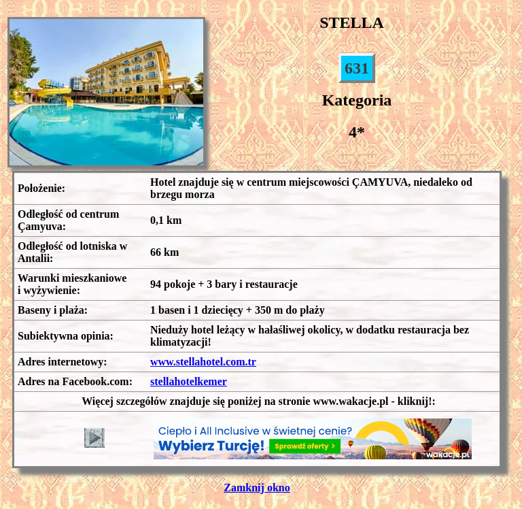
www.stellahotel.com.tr (203, 361)
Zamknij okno (257, 487)
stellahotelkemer (188, 381)
